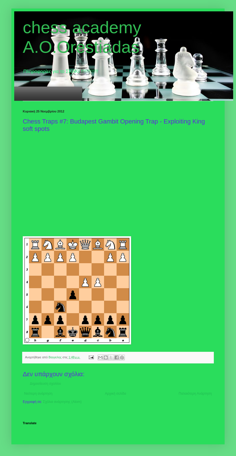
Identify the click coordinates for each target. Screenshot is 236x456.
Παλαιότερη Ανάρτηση (195, 394)
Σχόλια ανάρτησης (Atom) (62, 402)
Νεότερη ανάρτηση (38, 394)
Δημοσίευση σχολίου (45, 384)
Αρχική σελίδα (115, 394)
